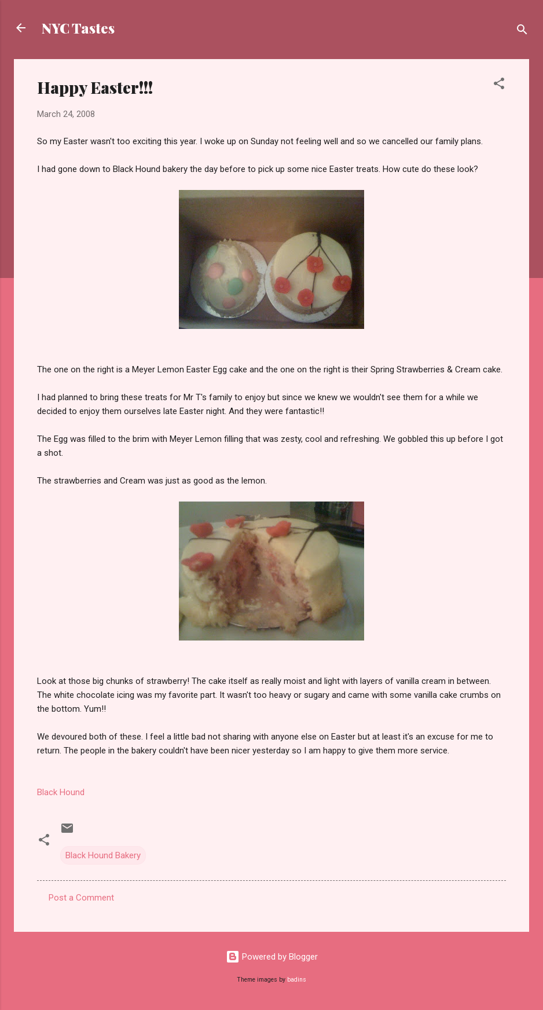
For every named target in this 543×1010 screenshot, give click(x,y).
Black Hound (61, 792)
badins (296, 979)
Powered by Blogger (272, 957)
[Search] (522, 31)
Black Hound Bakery (103, 855)
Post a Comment (81, 897)
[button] (499, 85)
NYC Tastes (78, 28)
